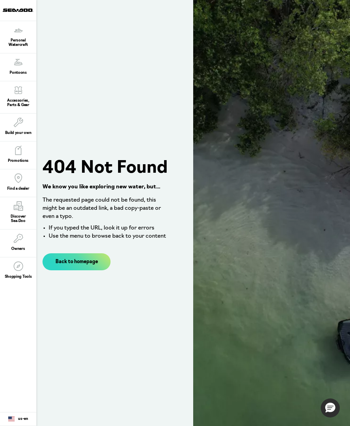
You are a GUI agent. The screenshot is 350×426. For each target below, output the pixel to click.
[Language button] (18, 419)
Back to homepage (76, 262)
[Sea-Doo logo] (18, 10)
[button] (330, 408)
